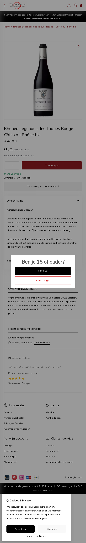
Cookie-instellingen (36, 536)
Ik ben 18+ (43, 270)
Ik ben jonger (43, 280)
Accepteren (21, 529)
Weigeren (52, 529)
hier (45, 518)
